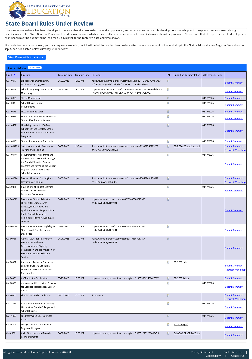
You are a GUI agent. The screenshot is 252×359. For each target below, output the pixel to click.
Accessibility (213, 355)
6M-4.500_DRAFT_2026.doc (187, 333)
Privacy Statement (202, 352)
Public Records (233, 352)
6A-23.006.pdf (181, 324)
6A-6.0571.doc (181, 262)
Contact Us (238, 355)
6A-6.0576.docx (181, 278)
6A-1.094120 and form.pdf (187, 146)
